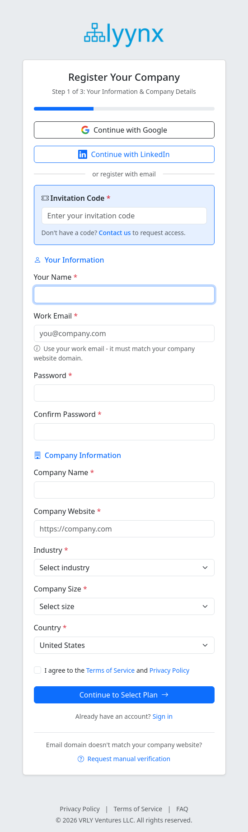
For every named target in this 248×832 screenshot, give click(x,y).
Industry (51, 550)
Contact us (115, 232)
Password (53, 375)
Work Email (56, 316)
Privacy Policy (169, 670)
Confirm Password (68, 414)
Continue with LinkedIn (123, 154)
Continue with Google (124, 130)
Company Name (64, 472)
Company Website (67, 511)
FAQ (182, 808)
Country (50, 628)
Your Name (56, 277)
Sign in (163, 716)
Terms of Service (110, 670)
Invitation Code (76, 198)
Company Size (60, 589)
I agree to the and (117, 670)
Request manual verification (124, 758)
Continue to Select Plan (124, 695)
